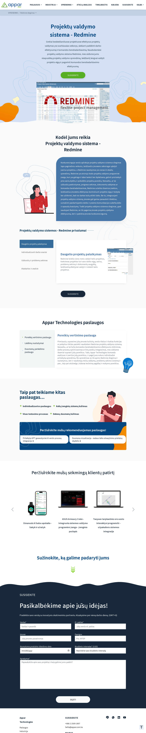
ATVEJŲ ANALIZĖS (84, 5)
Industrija (24, 731)
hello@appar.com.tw (74, 727)
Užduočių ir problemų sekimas (34, 260)
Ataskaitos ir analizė (29, 268)
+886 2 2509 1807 (72, 723)
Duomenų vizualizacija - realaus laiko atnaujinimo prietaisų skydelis (97, 439)
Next (133, 508)
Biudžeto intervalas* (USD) (86, 646)
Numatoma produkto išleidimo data (35, 646)
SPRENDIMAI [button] (66, 5)
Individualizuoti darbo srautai (34, 252)
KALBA (139, 5)
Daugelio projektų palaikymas (34, 244)
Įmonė (22, 634)
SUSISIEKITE (127, 5)
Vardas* (23, 622)
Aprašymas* (25, 658)
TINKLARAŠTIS (101, 5)
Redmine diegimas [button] (27, 13)
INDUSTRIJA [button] (50, 5)
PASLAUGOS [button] (35, 5)
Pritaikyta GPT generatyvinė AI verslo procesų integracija (42, 439)
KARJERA (115, 5)
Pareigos (78, 634)
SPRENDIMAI (13, 13)
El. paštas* (79, 622)
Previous (12, 508)
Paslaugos (24, 727)
